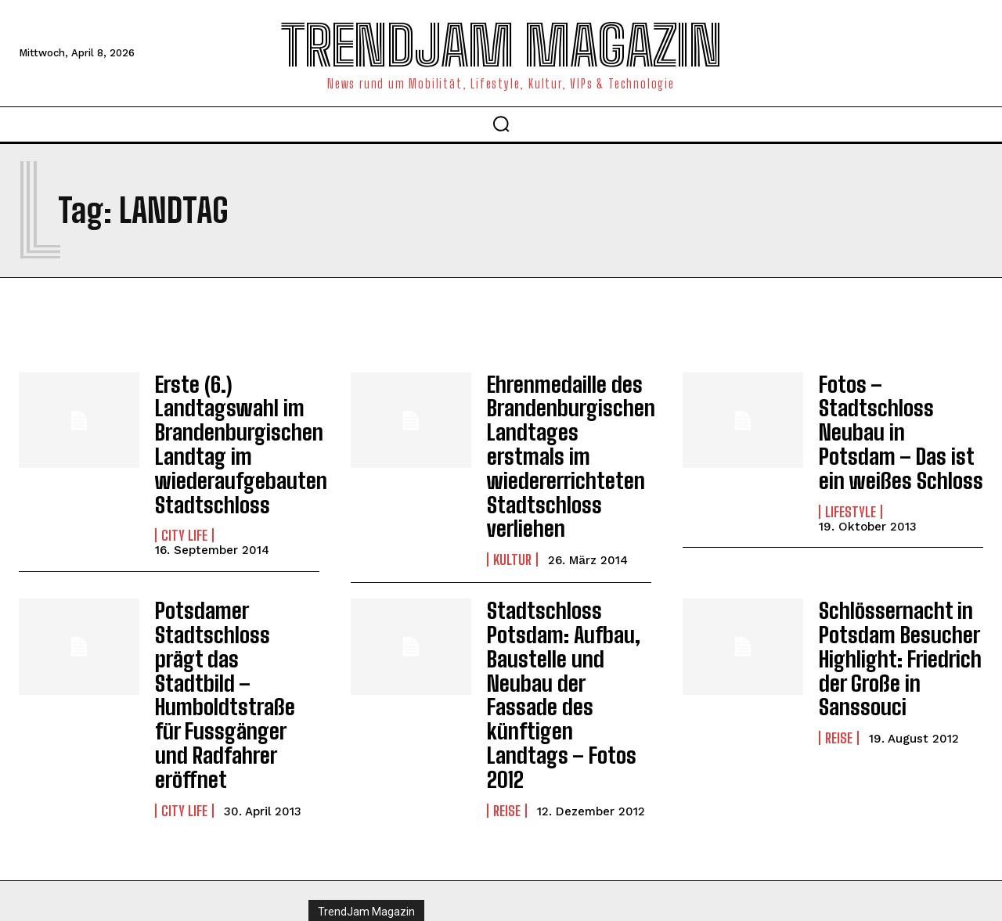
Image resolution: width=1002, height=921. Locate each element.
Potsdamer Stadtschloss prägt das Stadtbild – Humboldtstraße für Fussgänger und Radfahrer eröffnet (228, 628)
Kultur (512, 515)
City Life (184, 515)
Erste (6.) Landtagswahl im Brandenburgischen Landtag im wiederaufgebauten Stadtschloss (229, 434)
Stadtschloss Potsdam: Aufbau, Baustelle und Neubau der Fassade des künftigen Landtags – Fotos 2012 (568, 628)
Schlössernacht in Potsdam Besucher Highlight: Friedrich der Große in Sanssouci (888, 618)
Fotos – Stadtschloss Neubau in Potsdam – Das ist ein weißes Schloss (898, 413)
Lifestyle (850, 473)
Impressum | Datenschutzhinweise (397, 854)
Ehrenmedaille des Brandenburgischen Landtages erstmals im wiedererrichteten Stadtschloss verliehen (565, 434)
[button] (501, 123)
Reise (507, 710)
